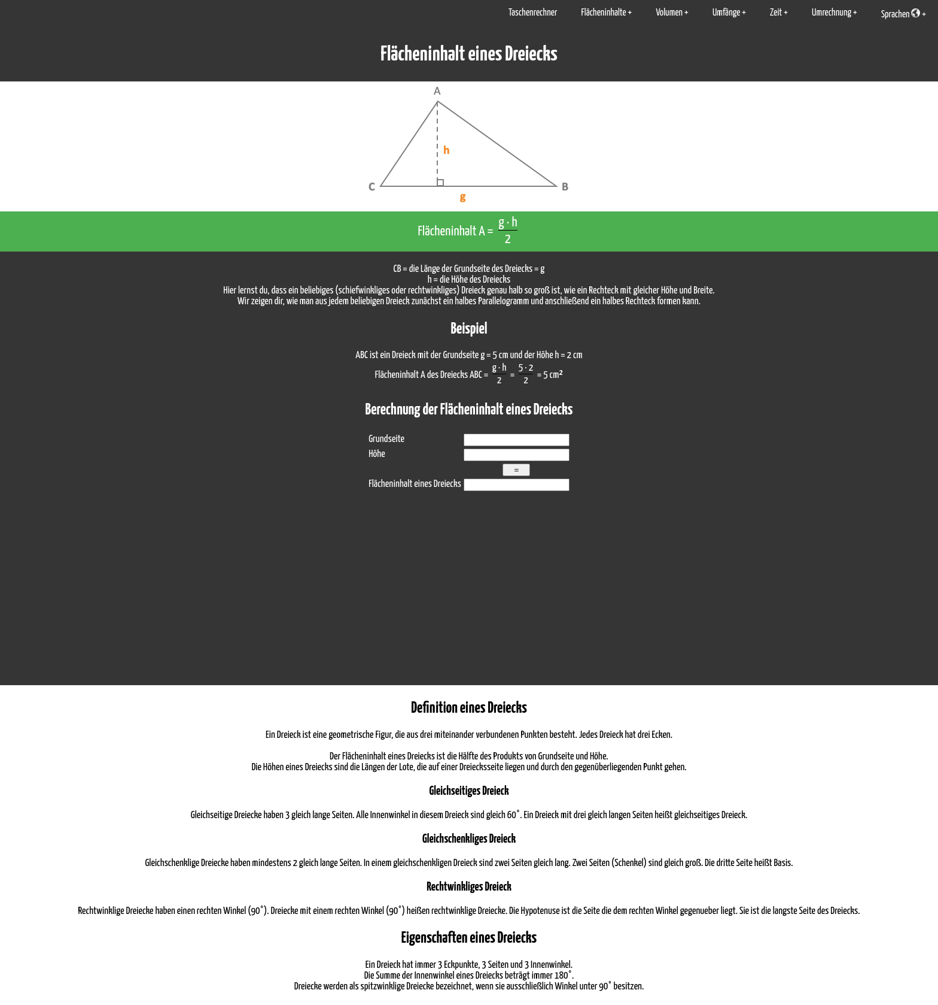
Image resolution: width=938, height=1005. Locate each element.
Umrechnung (831, 12)
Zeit (776, 12)
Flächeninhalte (603, 12)
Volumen (669, 12)
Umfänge (726, 12)
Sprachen (900, 13)
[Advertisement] (469, 595)
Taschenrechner (532, 12)
